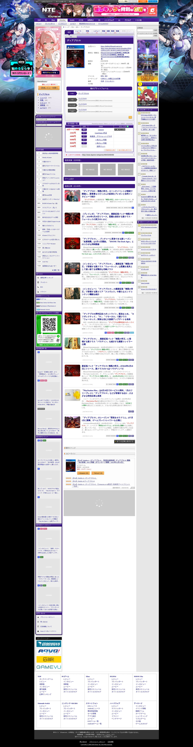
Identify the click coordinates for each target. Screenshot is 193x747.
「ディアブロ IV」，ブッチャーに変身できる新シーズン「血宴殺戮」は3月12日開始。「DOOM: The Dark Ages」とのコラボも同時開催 (108, 241)
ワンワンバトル (146, 235)
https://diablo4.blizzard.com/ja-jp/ (111, 46)
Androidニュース (94, 708)
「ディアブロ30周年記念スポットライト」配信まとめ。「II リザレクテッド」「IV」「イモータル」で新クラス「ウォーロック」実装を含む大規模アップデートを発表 (108, 316)
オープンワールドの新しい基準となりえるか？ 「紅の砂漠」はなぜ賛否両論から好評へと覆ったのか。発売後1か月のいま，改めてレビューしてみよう (49, 462)
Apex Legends (145, 283)
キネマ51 (45, 262)
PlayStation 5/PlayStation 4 (48, 306)
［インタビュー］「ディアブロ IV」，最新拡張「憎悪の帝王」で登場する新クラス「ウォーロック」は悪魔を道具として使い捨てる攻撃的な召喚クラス (107, 266)
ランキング (152, 1)
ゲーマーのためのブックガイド (51, 212)
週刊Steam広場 (47, 195)
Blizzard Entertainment (108, 53)
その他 (138, 721)
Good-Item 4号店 (101, 133)
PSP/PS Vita (138, 676)
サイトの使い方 (61, 1)
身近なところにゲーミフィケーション (51, 257)
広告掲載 (110, 741)
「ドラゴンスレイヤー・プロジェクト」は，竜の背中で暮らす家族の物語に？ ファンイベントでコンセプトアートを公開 (149, 209)
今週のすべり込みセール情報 (51, 190)
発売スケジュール (70, 689)
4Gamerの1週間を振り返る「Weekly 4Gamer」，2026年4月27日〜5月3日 (149, 199)
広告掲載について (46, 626)
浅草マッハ (101, 146)
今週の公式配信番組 (48, 170)
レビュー (39, 23)
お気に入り (132, 1)
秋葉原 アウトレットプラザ (101, 136)
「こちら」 (107, 734)
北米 (102, 81)
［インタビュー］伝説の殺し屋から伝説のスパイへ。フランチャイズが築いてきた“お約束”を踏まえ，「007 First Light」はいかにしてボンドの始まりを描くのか (48, 607)
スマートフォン (92, 703)
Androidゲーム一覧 (95, 724)
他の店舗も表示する (125, 150)
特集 (41, 100)
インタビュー (62, 23)
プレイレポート (50, 23)
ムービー (73, 23)
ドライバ (43, 291)
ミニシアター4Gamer (49, 243)
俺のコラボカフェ (48, 225)
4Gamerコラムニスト (49, 235)
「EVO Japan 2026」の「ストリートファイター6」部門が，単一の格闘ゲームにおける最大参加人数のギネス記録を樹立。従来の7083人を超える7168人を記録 (149, 127)
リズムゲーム (141, 719)
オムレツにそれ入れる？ (149, 289)
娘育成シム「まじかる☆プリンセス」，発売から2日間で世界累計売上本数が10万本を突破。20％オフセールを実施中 (149, 138)
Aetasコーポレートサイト (48, 631)
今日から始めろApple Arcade (51, 221)
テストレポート (117, 708)
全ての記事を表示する (125, 441)
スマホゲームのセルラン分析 (51, 184)
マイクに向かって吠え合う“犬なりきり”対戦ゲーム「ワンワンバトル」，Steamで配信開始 (149, 148)
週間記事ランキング (46, 277)
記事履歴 (143, 1)
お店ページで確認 (73, 129)
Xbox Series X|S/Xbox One (48, 302)
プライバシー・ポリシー (97, 741)
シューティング (141, 716)
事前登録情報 (93, 711)
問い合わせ (72, 1)
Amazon (101, 130)
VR (99, 20)
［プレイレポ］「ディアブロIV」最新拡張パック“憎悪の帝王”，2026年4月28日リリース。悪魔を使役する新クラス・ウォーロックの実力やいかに (108, 216)
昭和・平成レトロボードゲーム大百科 (51, 230)
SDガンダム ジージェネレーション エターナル (148, 242)
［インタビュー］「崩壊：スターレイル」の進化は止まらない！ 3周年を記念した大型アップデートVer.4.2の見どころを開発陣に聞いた (48, 551)
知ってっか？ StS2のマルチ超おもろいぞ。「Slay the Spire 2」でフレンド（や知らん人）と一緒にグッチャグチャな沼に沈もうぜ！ (49, 491)
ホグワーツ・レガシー (148, 255)
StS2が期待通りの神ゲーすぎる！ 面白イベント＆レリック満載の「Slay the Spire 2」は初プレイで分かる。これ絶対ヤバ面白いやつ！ (49, 519)
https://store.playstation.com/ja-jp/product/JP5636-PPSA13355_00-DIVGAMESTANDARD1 (116, 49)
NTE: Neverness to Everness (149, 228)
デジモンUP (145, 269)
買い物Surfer (46, 248)
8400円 (73, 140)
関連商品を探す (111, 150)
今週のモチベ (46, 161)
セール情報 (92, 713)
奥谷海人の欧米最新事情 (50, 153)
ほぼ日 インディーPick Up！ (51, 199)
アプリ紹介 (92, 716)
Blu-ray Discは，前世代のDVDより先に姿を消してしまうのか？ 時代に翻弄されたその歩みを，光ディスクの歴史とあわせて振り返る (49, 431)
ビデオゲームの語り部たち (51, 239)
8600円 (73, 143)
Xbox (53, 20)
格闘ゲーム (140, 711)
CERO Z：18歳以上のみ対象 (110, 78)
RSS (37, 1)
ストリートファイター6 (148, 249)
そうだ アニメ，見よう (49, 207)
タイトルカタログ (70, 692)
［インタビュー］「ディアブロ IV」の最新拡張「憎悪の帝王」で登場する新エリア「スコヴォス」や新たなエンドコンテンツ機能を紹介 (107, 291)
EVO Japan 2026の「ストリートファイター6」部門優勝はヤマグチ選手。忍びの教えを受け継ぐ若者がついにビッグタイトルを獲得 (149, 117)
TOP (39, 20)
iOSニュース (92, 706)
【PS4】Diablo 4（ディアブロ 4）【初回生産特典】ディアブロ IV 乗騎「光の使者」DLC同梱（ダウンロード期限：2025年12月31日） (103, 461)
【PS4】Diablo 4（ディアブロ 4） (84, 478)
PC (46, 20)
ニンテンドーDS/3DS (69, 703)
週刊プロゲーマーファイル (51, 166)
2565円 (73, 133)
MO (106, 76)
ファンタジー (109, 81)
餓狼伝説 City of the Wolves (149, 276)
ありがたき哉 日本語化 (49, 252)
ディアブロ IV (83, 93)
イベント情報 (141, 708)
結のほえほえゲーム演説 (50, 217)
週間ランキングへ (152, 215)
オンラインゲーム (46, 679)
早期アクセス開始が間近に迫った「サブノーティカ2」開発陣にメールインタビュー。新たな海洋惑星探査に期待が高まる (48, 579)
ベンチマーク (117, 719)
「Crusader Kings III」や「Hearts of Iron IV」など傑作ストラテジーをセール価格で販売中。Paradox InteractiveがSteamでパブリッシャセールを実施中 (149, 178)
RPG (102, 76)
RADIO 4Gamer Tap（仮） (50, 203)
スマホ (81, 20)
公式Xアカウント (47, 1)
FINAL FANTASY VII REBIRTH (148, 262)
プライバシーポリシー (47, 617)
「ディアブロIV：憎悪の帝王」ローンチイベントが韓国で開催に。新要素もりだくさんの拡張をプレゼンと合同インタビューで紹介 (107, 194)
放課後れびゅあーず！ (49, 266)
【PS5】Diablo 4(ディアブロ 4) (83, 481)
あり (84, 133)
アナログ (128, 20)
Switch (72, 20)
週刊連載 (42, 689)
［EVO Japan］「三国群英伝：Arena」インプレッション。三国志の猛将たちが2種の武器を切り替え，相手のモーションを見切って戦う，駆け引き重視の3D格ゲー (149, 189)
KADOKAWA (105, 55)
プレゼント (44, 282)
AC (119, 20)
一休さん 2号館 (101, 140)
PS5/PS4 (62, 20)
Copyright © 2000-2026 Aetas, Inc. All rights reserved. (96, 744)
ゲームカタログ (103, 23)
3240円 (73, 146)
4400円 (73, 136)
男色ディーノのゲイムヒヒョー (51, 179)
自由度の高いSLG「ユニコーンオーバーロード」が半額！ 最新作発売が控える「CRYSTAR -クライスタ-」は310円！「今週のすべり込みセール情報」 (149, 158)
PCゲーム (43, 299)
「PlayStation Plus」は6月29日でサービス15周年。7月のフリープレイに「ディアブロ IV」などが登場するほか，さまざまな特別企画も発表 (107, 393)
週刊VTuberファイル (48, 174)
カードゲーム (141, 713)
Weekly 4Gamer (47, 157)
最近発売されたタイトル (87, 23)
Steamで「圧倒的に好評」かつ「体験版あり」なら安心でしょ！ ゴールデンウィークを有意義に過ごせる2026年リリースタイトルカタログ (49, 374)
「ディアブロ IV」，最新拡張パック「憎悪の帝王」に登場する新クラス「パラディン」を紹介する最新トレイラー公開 (107, 341)
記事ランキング (45, 694)
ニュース (43, 98)
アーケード (138, 703)
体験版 (42, 105)
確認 (84, 129)
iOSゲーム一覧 (93, 721)
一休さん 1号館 (101, 143)
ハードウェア (109, 20)
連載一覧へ (57, 270)
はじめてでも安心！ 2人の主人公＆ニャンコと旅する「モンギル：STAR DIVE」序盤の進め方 (48, 402)
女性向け (90, 20)
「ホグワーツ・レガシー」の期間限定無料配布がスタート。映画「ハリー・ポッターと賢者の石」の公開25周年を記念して (149, 168)
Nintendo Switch (45, 309)
